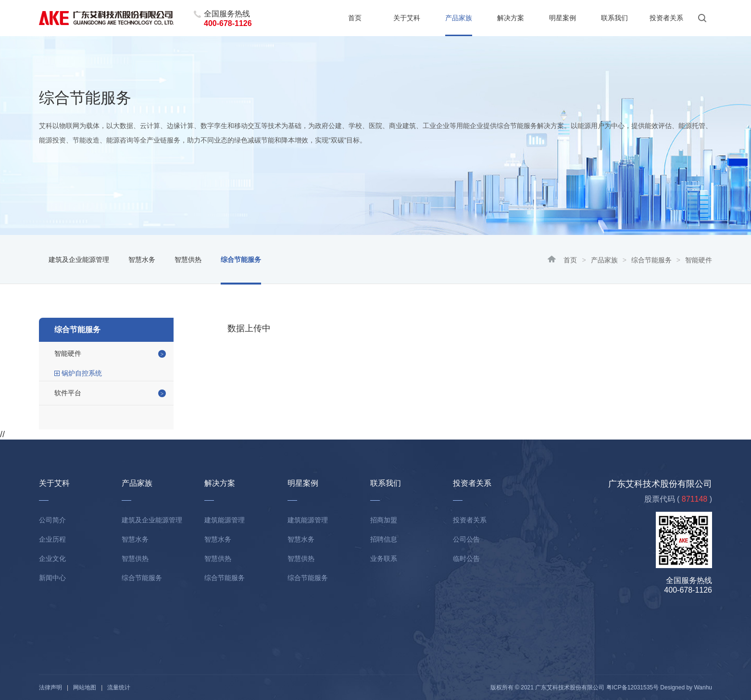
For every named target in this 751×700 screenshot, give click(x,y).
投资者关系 (666, 18)
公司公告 (466, 539)
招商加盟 (383, 520)
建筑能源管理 (224, 520)
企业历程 (52, 539)
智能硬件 (67, 353)
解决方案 (510, 18)
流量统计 (118, 687)
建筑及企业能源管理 (79, 259)
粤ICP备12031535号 (632, 687)
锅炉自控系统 (82, 373)
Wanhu (703, 687)
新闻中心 (52, 578)
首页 (355, 18)
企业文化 (52, 558)
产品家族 (458, 18)
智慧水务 (141, 259)
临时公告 (466, 558)
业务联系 (383, 558)
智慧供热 (188, 259)
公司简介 (52, 520)
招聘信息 (383, 539)
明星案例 (562, 18)
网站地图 (84, 687)
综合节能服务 (651, 260)
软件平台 (67, 393)
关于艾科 (406, 18)
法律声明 (50, 687)
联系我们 (614, 18)
